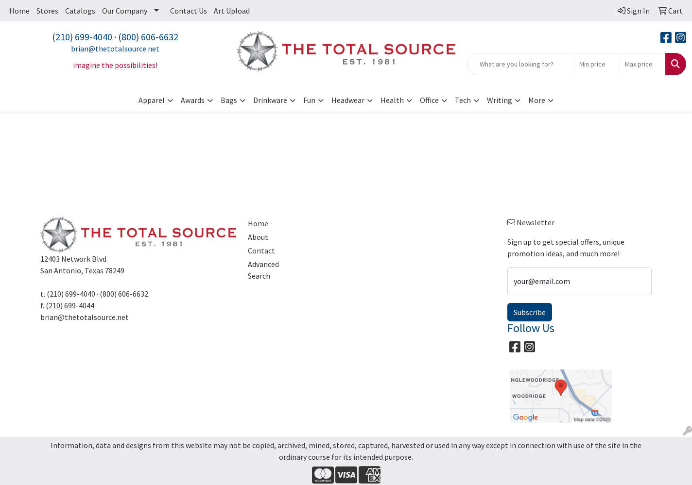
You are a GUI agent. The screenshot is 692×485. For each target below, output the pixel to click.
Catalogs (80, 11)
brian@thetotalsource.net (115, 48)
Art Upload (232, 11)
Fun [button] (309, 100)
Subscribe (530, 312)
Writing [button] (499, 100)
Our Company (124, 11)
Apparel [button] (151, 100)
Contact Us (188, 11)
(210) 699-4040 (82, 37)
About (258, 237)
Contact (261, 250)
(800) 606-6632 (148, 37)
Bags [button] (229, 100)
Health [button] (392, 100)
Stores (47, 11)
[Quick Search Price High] (643, 64)
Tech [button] (463, 100)
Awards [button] (193, 100)
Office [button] (429, 100)
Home (19, 11)
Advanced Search (263, 270)
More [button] (536, 100)
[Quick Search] (520, 64)
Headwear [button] (347, 100)
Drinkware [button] (270, 100)
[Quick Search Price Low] (597, 64)
